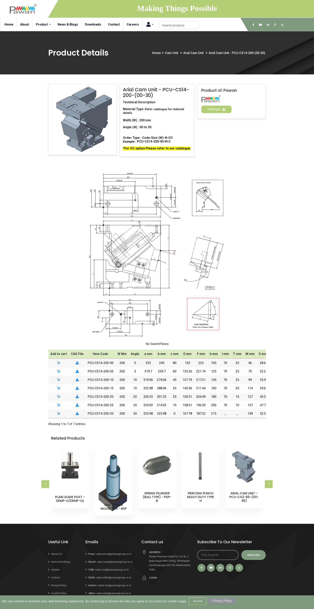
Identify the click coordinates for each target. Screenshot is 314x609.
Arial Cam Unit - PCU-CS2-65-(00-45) (244, 497)
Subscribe (253, 554)
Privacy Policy (58, 585)
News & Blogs (68, 24)
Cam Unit (172, 53)
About (24, 24)
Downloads (93, 24)
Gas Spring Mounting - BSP (114, 507)
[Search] (179, 25)
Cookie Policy (58, 593)
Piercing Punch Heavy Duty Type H (200, 497)
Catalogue (216, 109)
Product (43, 24)
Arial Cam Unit (193, 53)
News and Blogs (60, 561)
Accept (197, 601)
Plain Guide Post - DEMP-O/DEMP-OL (70, 499)
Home (9, 24)
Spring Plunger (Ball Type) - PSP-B (157, 497)
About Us (56, 553)
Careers (133, 24)
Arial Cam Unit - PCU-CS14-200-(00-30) (237, 53)
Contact (114, 24)
